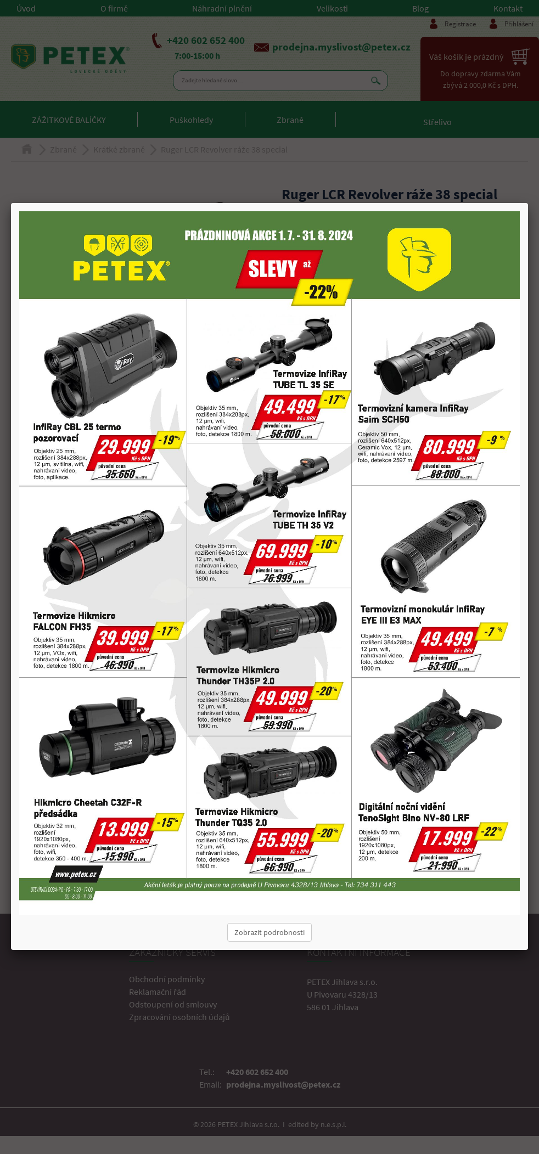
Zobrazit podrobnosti (269, 932)
